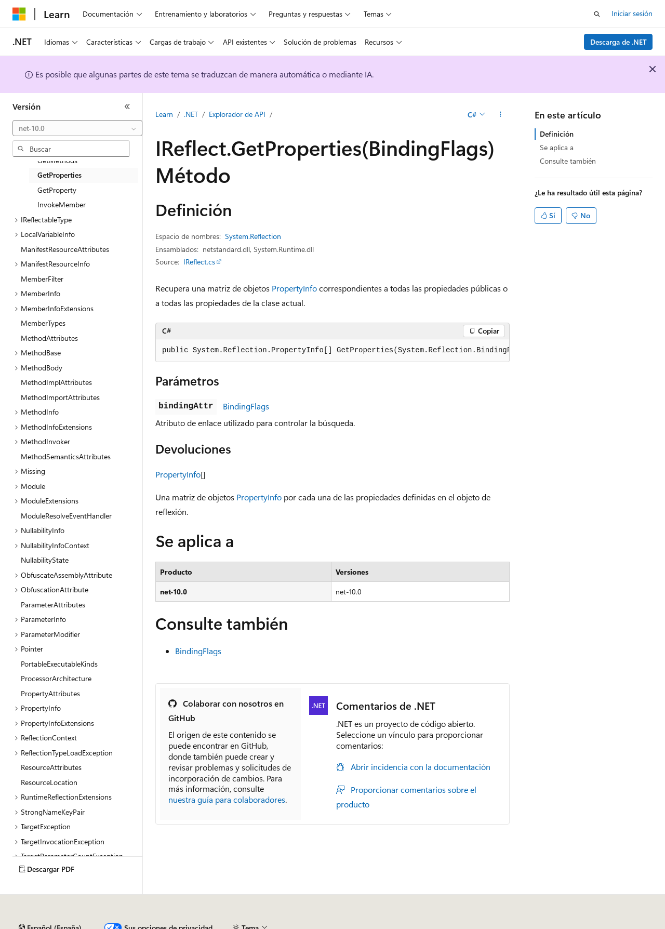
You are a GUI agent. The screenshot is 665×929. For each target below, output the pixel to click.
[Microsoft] (19, 14)
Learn (164, 114)
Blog (232, 923)
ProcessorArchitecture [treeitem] (56, 678)
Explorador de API (237, 114)
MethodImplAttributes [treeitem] (56, 382)
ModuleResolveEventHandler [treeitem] (66, 516)
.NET (191, 114)
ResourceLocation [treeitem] (49, 782)
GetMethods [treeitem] (57, 160)
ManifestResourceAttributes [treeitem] (65, 249)
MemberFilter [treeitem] (42, 279)
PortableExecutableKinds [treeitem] (59, 664)
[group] (332, 350)
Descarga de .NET (618, 42)
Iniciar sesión (632, 13)
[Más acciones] (500, 115)
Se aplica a (557, 147)
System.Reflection (253, 236)
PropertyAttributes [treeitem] (50, 693)
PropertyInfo (294, 288)
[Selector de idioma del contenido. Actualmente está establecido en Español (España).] (50, 899)
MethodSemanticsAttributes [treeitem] (66, 456)
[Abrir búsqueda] (597, 14)
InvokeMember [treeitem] (61, 204)
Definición (557, 134)
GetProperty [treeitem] (56, 190)
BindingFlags (246, 406)
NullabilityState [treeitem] (45, 560)
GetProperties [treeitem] (59, 175)
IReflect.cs (199, 262)
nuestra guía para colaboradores (226, 799)
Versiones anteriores (180, 923)
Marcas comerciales (589, 923)
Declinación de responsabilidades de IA (74, 923)
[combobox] (77, 128)
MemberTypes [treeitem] (43, 323)
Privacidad (320, 923)
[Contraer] (127, 106)
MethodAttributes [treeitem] (49, 338)
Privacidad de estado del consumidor (415, 923)
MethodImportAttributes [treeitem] (60, 397)
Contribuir (275, 923)
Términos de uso (520, 923)
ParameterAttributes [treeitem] (53, 604)
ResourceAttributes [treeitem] (51, 767)
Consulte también (568, 161)
